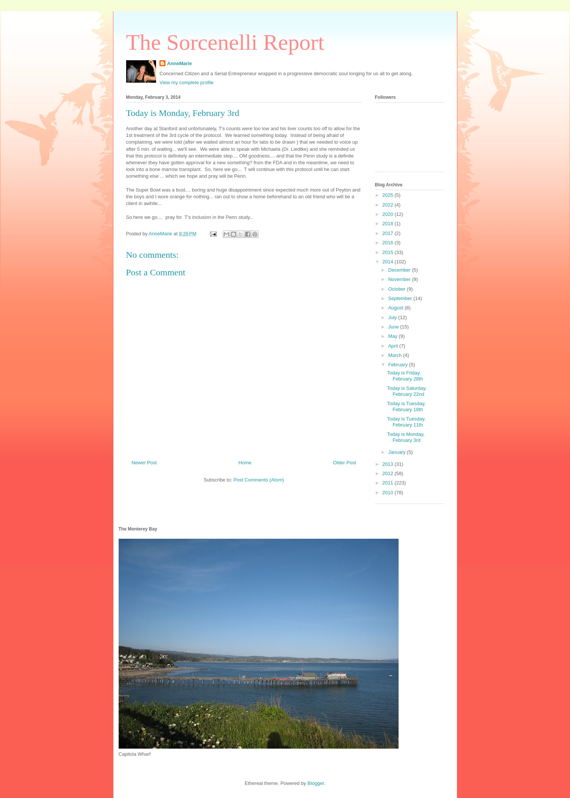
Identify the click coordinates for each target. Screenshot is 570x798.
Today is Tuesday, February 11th (406, 422)
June (394, 327)
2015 (388, 252)
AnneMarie (179, 63)
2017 (388, 233)
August (396, 308)
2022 (388, 205)
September (400, 298)
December (400, 270)
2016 (388, 242)
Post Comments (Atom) (259, 480)
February (398, 364)
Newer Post (144, 462)
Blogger (315, 783)
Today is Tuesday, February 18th (406, 406)
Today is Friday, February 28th (405, 376)
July (393, 317)
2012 (388, 473)
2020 (388, 214)
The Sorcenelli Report (225, 42)
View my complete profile (186, 82)
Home (245, 462)
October (397, 289)
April (393, 346)
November (400, 279)
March (395, 355)
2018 (388, 223)
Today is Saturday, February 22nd (407, 391)
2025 (388, 195)
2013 (388, 464)
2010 (388, 492)
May (393, 336)
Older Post (344, 462)
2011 (388, 483)
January (397, 452)
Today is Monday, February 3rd (405, 437)
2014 (388, 262)
